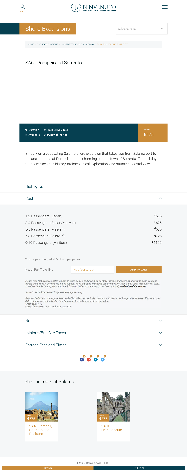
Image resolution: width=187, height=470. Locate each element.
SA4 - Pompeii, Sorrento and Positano (40, 429)
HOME (31, 44)
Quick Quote (139, 468)
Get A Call (48, 468)
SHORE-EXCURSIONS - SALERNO (77, 44)
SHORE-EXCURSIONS (47, 44)
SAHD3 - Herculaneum (111, 427)
